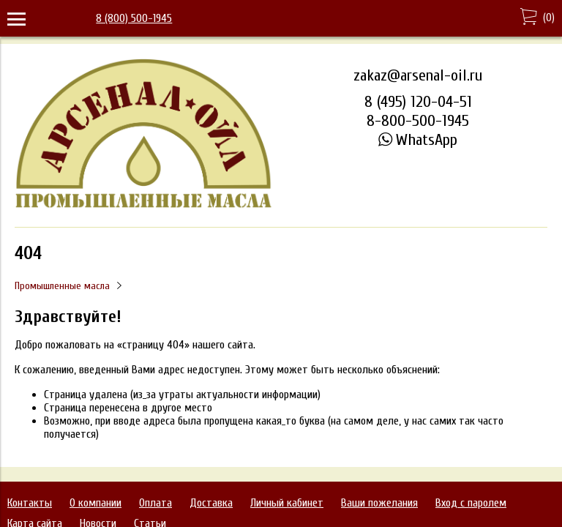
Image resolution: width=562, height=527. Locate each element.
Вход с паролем (470, 502)
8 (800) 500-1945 (134, 18)
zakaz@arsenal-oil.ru (417, 75)
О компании (95, 502)
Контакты (29, 502)
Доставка (211, 502)
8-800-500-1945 (418, 120)
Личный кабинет (286, 502)
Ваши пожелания (379, 502)
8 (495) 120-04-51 (418, 101)
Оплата (155, 502)
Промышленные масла (62, 286)
